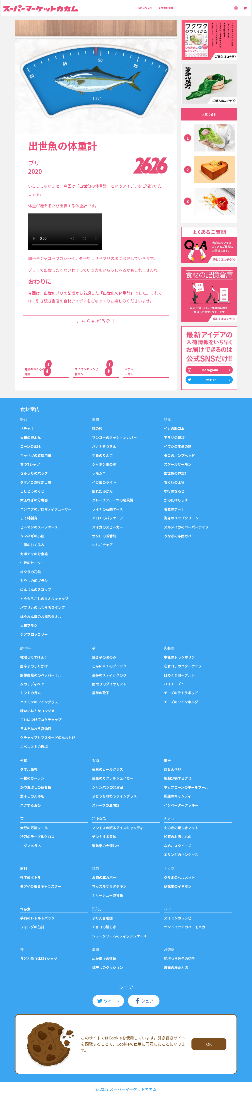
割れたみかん (102, 491)
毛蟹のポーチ (174, 509)
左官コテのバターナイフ (183, 665)
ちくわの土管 (174, 482)
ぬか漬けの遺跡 (104, 958)
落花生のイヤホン (177, 886)
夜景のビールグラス (107, 769)
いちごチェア (102, 544)
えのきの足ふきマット (181, 827)
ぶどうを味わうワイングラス (114, 796)
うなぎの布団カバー (179, 535)
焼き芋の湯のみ (104, 657)
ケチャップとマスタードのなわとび (47, 737)
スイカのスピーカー (107, 527)
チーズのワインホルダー (183, 701)
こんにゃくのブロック (109, 665)
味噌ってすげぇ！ (33, 657)
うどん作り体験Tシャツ (38, 958)
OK (209, 1044)
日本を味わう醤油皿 (35, 728)
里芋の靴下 (100, 692)
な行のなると (174, 491)
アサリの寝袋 (174, 437)
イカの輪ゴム (174, 428)
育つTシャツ (30, 464)
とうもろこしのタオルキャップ (44, 598)
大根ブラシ (28, 625)
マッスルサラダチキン (109, 886)
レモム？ (99, 473)
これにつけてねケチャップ (41, 719)
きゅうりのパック (34, 473)
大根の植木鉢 (30, 437)
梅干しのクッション (107, 967)
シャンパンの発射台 (107, 787)
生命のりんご (102, 455)
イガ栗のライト (104, 482)
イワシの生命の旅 (177, 446)
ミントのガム (30, 692)
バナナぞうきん (104, 446)
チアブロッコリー (34, 634)
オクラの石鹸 (30, 571)
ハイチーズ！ (174, 683)
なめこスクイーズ (177, 845)
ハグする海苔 (30, 805)
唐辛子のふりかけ (34, 665)
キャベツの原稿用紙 (35, 455)
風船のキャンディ (177, 796)
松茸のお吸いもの (177, 836)
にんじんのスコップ (35, 589)
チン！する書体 (104, 836)
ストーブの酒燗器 (105, 805)
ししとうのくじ (32, 491)
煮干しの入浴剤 (32, 796)
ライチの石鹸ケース (107, 509)
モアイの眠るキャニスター (40, 886)
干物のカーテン (32, 778)
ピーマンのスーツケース (39, 527)
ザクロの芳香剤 (104, 535)
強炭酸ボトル (30, 877)
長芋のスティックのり (109, 675)
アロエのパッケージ (107, 517)
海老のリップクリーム (181, 517)
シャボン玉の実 (104, 464)
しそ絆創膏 (28, 517)
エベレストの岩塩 (34, 746)
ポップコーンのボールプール (186, 787)
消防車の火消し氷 (106, 845)
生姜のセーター (32, 562)
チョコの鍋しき (104, 926)
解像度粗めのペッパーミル (41, 675)
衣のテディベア (32, 683)
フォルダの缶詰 (32, 926)
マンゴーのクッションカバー (114, 437)
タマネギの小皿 (32, 535)
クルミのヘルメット (179, 877)
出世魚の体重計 (176, 473)
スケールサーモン (177, 464)
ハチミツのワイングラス (39, 701)
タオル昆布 (28, 769)
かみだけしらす (176, 499)
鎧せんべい (172, 769)
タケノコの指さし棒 (35, 482)
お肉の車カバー (104, 877)
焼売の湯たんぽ (176, 967)
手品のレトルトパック (37, 918)
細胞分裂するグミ (177, 778)
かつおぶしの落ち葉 (35, 787)
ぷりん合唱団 (102, 918)
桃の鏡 (97, 428)
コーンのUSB (30, 446)
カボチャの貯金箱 (34, 553)
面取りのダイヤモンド (109, 683)
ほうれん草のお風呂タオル (41, 616)
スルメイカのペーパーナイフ (186, 527)
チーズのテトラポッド (181, 692)
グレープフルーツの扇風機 (112, 499)
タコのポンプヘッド (179, 455)
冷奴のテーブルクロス (37, 836)
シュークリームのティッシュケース (119, 935)
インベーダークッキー (181, 805)
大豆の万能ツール (34, 827)
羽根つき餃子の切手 (179, 958)
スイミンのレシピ (177, 918)
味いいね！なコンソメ (37, 710)
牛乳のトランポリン (179, 657)
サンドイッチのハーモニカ (184, 926)
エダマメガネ (30, 845)
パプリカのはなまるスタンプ (42, 607)
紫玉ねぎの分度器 (34, 499)
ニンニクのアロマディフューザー (46, 509)
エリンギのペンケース (181, 854)
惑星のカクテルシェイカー (112, 778)
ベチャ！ (27, 428)
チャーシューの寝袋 (107, 895)
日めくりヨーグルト (179, 675)
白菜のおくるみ (32, 544)
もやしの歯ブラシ (34, 580)
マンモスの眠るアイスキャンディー (119, 827)
